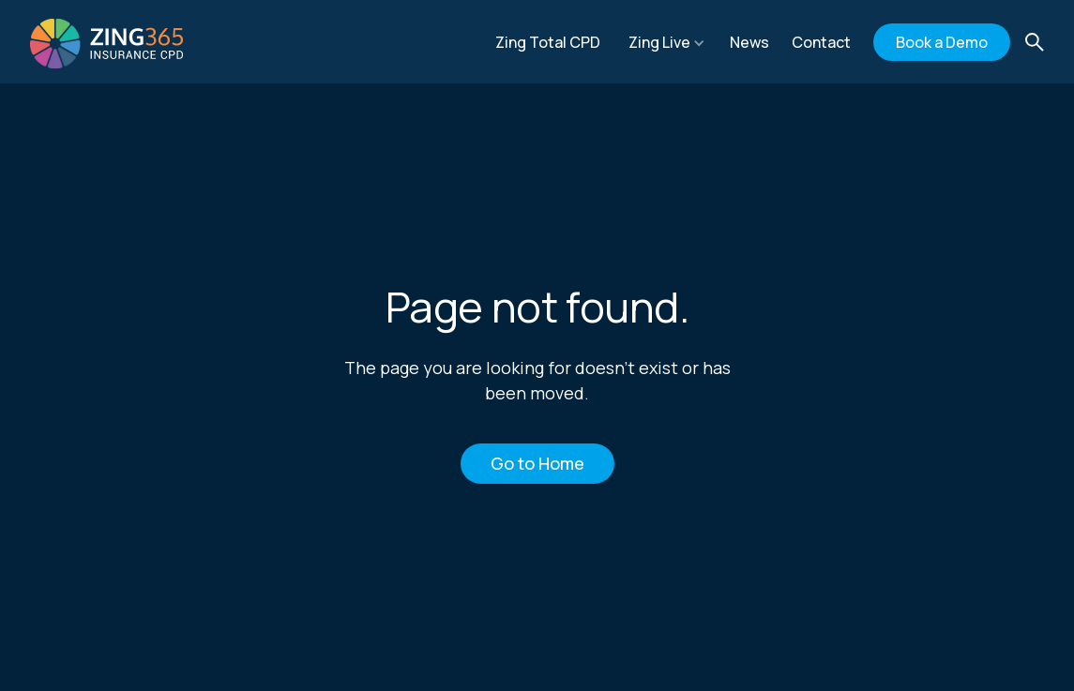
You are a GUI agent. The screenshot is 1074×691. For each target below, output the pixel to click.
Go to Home (537, 463)
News (749, 42)
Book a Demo (942, 42)
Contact (821, 42)
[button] (667, 42)
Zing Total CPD (547, 42)
